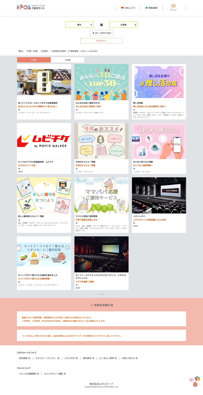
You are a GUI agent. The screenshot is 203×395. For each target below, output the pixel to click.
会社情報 (25, 358)
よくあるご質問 (108, 358)
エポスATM (71, 358)
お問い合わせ (130, 358)
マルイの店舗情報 (29, 373)
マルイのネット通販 (55, 373)
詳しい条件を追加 (101, 33)
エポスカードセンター (47, 358)
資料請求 (89, 358)
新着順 (34, 59)
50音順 (67, 59)
